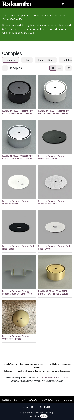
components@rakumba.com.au (53, 377)
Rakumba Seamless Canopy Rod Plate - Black (18, 247)
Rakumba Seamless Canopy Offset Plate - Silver (51, 202)
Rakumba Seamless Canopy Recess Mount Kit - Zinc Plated (17, 292)
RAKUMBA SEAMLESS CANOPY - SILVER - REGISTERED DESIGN (18, 157)
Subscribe (9, 399)
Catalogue (30, 399)
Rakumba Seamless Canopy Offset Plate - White (15, 202)
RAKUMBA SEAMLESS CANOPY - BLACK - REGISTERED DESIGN (18, 112)
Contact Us (50, 399)
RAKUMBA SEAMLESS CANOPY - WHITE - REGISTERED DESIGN (54, 112)
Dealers (28, 407)
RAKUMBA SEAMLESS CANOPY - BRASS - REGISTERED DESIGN (54, 292)
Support (45, 407)
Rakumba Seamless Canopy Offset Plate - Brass (15, 337)
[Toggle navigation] (69, 4)
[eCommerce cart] (62, 4)
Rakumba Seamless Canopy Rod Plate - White (54, 247)
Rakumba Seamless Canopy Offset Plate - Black (51, 157)
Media (67, 399)
